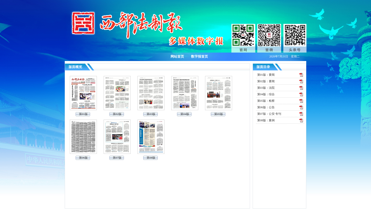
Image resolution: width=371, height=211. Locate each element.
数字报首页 (199, 56)
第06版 (83, 157)
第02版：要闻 (266, 81)
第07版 (117, 157)
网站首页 (177, 56)
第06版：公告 (266, 107)
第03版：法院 (266, 87)
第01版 (83, 114)
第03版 (151, 114)
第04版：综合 (266, 94)
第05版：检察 (266, 100)
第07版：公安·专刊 (269, 114)
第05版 (218, 114)
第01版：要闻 (266, 74)
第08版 (151, 157)
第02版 (117, 114)
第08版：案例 (266, 120)
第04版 (184, 114)
